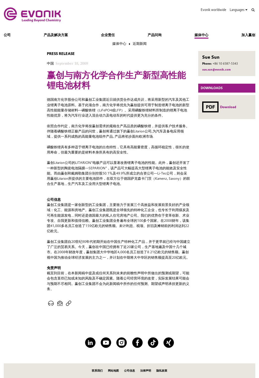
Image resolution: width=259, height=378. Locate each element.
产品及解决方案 (56, 35)
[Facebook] (137, 342)
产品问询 (155, 35)
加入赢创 (248, 35)
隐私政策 (161, 370)
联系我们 (97, 370)
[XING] (168, 342)
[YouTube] (106, 342)
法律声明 (145, 370)
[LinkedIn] (90, 342)
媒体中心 (201, 35)
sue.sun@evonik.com (216, 69)
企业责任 (108, 35)
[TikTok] (153, 342)
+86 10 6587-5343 (225, 63)
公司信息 (129, 370)
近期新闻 (140, 44)
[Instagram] (121, 342)
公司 (7, 35)
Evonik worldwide (213, 10)
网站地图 (113, 370)
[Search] (253, 10)
